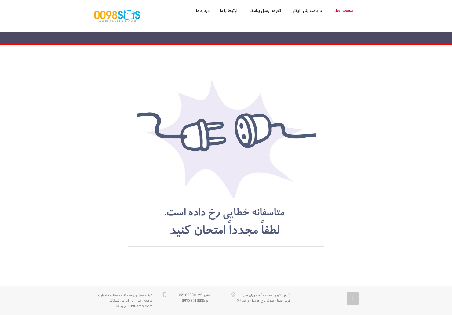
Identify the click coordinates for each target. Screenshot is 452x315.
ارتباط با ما (228, 11)
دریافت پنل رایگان (306, 11)
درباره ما (203, 11)
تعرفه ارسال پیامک (265, 11)
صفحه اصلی (343, 11)
